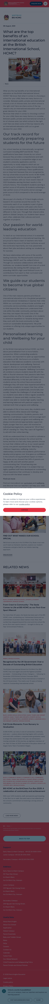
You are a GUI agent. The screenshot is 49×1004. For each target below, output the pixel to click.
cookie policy (24, 504)
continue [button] (24, 510)
